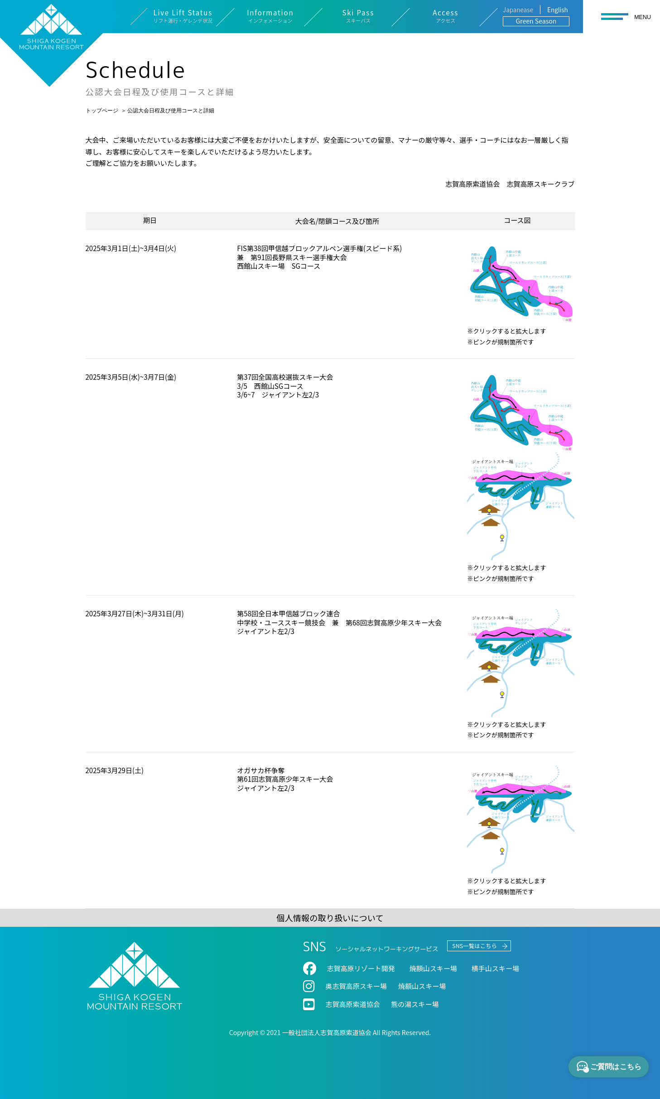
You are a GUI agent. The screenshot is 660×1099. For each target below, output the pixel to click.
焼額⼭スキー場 (433, 968)
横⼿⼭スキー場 (495, 968)
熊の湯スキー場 (414, 1004)
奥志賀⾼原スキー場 (356, 986)
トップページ (102, 110)
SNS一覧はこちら (474, 946)
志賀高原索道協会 (353, 1004)
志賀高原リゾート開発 (361, 968)
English (557, 9)
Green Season (536, 20)
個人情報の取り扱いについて (330, 918)
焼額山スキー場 (422, 986)
